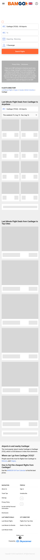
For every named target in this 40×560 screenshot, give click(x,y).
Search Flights (20, 51)
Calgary (13, 461)
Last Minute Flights (7, 521)
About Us (4, 489)
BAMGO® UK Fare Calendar (16, 470)
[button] (20, 115)
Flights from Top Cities (26, 521)
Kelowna (4, 461)
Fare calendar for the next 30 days (13, 56)
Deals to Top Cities (25, 525)
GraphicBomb (19, 554)
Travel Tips (5, 493)
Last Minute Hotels (7, 530)
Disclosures (24, 64)
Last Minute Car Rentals (8, 525)
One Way (6, 22)
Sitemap (4, 498)
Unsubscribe (23, 493)
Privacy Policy (16, 64)
